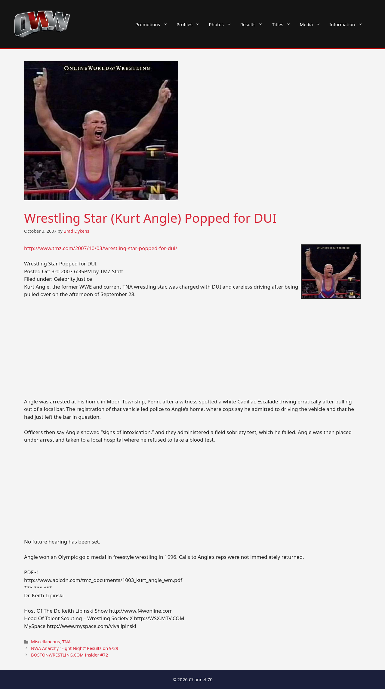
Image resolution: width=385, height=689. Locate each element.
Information (348, 24)
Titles (283, 24)
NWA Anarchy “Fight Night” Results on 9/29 (74, 648)
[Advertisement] (192, 348)
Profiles (191, 24)
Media (312, 24)
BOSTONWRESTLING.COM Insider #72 (69, 655)
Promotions (153, 24)
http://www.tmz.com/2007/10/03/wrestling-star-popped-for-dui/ (100, 248)
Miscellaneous (45, 642)
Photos (222, 24)
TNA (66, 642)
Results (254, 24)
